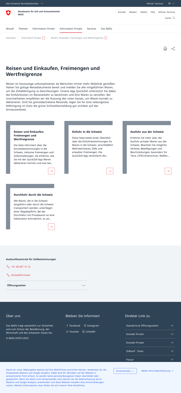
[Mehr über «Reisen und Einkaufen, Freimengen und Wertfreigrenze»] (51, 171)
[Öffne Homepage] (33, 15)
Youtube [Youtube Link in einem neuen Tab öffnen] (72, 331)
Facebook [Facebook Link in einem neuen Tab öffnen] (73, 325)
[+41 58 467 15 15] (19, 266)
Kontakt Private (149, 342)
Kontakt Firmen (149, 334)
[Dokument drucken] (165, 48)
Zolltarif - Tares (149, 351)
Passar (149, 359)
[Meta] (146, 12)
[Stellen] (144, 12)
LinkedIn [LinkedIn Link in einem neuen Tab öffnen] (88, 331)
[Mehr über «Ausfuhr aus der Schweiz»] (168, 171)
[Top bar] (154, 3)
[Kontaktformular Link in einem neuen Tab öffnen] (19, 275)
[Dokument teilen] (173, 48)
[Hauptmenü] (88, 28)
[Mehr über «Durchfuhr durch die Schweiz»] (51, 226)
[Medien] (133, 12)
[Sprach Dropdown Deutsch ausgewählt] (170, 3)
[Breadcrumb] (89, 38)
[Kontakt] (121, 12)
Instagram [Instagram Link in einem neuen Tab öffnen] (91, 325)
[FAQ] (153, 12)
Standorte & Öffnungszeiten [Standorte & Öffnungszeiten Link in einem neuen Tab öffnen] (149, 325)
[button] (10, 28)
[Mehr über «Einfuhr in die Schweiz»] (109, 171)
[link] (32, 149)
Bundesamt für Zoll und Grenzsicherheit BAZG (39, 13)
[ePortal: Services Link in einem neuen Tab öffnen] (154, 3)
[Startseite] (11, 38)
